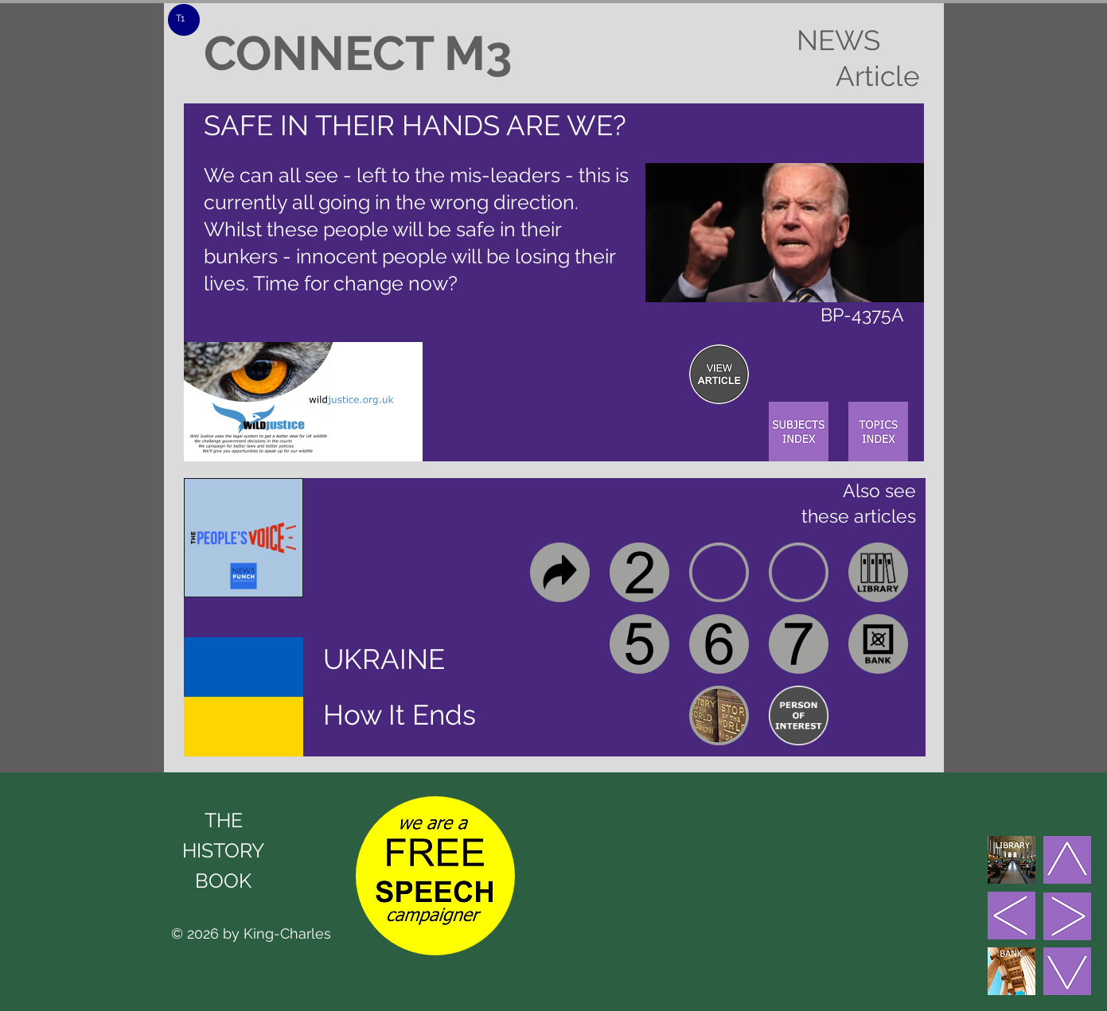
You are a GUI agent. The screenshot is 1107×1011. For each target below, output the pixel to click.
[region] (719, 374)
